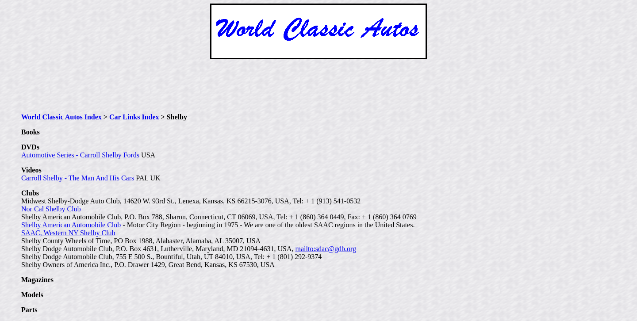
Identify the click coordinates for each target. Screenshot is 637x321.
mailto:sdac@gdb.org (326, 248)
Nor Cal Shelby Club (51, 209)
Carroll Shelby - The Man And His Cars (77, 178)
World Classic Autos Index (61, 117)
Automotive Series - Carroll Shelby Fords (80, 155)
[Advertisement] (318, 86)
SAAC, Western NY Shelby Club (68, 233)
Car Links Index (134, 117)
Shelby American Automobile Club (71, 225)
